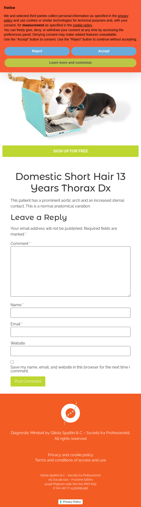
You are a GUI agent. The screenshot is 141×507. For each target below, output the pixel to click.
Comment (20, 244)
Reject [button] (37, 51)
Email (17, 324)
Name (17, 305)
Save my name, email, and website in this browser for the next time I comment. (70, 369)
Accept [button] (104, 51)
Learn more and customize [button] (70, 62)
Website (18, 343)
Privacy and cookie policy (70, 455)
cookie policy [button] (82, 25)
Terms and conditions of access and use (70, 460)
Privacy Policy (72, 501)
